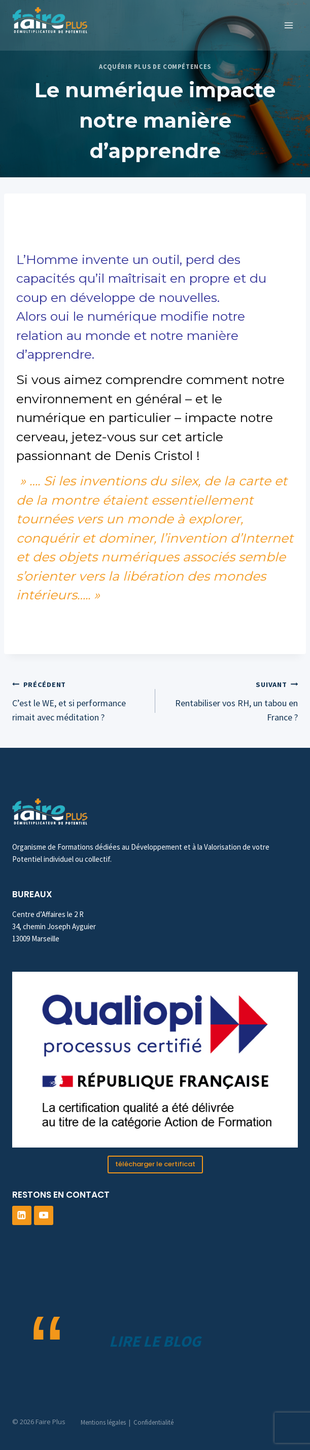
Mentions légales (103, 1422)
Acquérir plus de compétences (155, 66)
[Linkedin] (21, 1215)
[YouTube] (43, 1215)
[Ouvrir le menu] (288, 25)
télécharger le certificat (155, 1164)
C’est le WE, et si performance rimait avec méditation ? (79, 700)
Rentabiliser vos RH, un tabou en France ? (231, 700)
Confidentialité (153, 1422)
